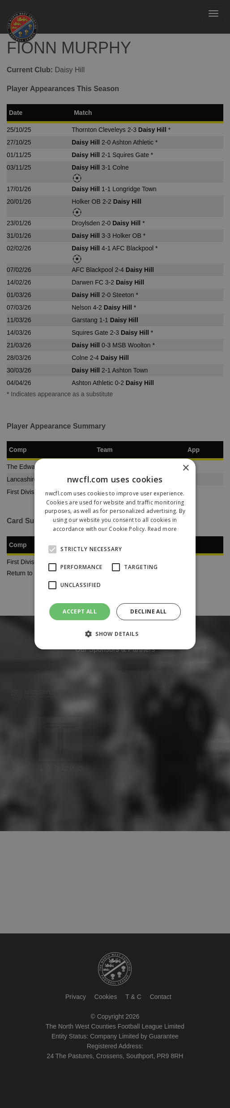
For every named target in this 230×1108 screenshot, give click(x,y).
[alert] (115, 554)
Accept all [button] (80, 611)
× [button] (185, 468)
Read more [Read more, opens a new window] (162, 529)
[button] (115, 633)
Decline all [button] (148, 611)
